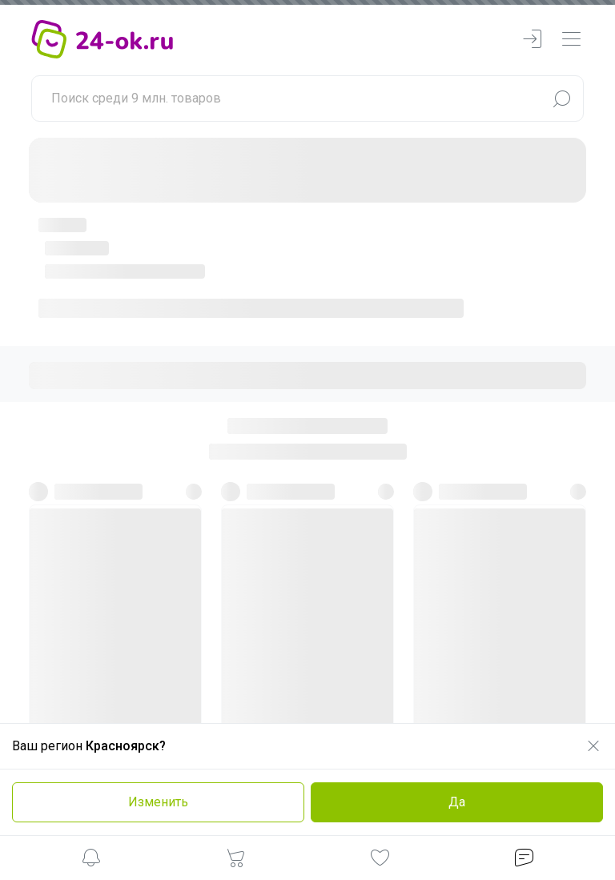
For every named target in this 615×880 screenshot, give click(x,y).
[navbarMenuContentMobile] (571, 39)
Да (456, 802)
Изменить (158, 802)
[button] (91, 860)
